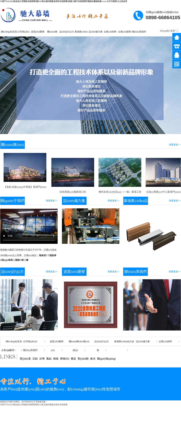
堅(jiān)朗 (83, 358)
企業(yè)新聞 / (11, 350)
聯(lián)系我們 (139, 31)
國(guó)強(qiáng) (106, 358)
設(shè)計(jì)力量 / (101, 343)
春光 (92, 358)
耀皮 (73, 358)
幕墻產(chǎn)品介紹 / (124, 343)
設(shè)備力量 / (146, 341)
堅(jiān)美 (25, 358)
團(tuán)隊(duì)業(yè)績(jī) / (79, 343)
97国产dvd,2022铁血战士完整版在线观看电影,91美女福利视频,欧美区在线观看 (34, 404)
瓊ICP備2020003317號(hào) (166, 407)
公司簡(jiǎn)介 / (34, 341)
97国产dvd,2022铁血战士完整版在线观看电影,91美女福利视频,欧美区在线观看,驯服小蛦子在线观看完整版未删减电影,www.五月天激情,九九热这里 (63, 1)
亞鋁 (35, 358)
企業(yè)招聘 (110, 31)
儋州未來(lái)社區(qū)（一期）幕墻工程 (119, 192)
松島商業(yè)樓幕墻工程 (72, 192)
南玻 (55, 358)
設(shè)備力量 (95, 31)
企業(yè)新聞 (124, 31)
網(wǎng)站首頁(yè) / (11, 343)
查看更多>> (175, 144)
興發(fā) (64, 358)
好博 (42, 358)
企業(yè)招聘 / (169, 341)
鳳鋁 (49, 358)
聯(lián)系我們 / (34, 350)
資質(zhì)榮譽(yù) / (56, 343)
